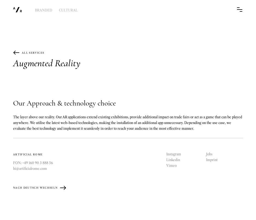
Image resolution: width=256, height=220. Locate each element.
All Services (28, 52)
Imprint (212, 160)
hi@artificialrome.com (30, 169)
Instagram (173, 154)
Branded (43, 10)
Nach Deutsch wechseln (39, 188)
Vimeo (171, 166)
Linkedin (173, 160)
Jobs (209, 154)
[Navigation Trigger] (239, 10)
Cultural (68, 10)
